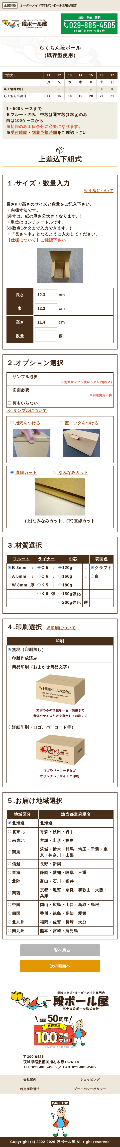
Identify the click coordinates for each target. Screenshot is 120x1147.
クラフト (101, 568)
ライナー (46, 559)
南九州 (16, 931)
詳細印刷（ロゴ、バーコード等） (42, 727)
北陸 (14, 881)
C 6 (42, 576)
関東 (14, 852)
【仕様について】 (23, 240)
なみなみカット (72, 472)
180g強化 (69, 594)
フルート (21, 559)
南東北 (16, 840)
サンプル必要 (23, 377)
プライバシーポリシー (90, 1089)
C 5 (42, 568)
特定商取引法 (30, 1089)
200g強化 (69, 602)
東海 (14, 872)
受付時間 (18, 132)
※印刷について (61, 628)
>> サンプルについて (26, 410)
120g (65, 568)
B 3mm (17, 568)
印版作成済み (22, 658)
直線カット (25, 472)
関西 (14, 893)
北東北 (16, 832)
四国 (14, 913)
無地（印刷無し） (27, 649)
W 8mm (17, 585)
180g (65, 585)
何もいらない (23, 403)
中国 (14, 905)
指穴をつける (27, 423)
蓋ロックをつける (82, 423)
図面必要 (18, 390)
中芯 (73, 559)
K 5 (42, 585)
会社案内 (29, 1079)
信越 (14, 864)
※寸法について (99, 191)
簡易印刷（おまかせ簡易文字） (39, 667)
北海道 (16, 823)
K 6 (42, 594)
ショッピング (90, 1079)
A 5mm (17, 576)
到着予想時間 (44, 132)
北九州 (16, 922)
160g (65, 576)
